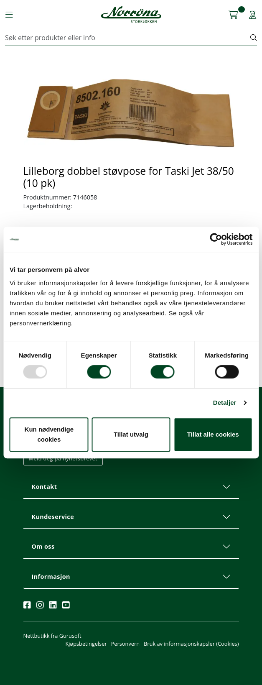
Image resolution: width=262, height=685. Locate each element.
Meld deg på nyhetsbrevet (63, 458)
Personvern (125, 643)
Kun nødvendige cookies (49, 434)
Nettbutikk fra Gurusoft (52, 635)
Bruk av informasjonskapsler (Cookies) (191, 643)
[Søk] (128, 37)
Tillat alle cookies (213, 434)
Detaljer (225, 402)
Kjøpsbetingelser (86, 643)
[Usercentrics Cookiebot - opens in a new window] (215, 239)
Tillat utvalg (131, 434)
